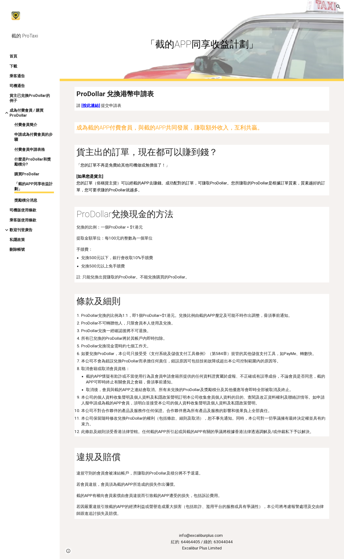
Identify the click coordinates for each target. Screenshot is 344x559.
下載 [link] (13, 66)
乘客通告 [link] (17, 76)
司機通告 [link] (17, 86)
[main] (201, 40)
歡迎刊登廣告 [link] (21, 230)
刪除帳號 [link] (17, 249)
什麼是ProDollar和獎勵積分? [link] (32, 162)
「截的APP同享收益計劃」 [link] (33, 186)
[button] (338, 6)
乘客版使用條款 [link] (23, 220)
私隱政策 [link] (17, 239)
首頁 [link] (13, 56)
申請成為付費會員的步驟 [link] (33, 137)
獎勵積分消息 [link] (25, 200)
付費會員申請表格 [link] (29, 149)
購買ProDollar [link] (26, 174)
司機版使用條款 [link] (23, 210)
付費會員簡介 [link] (25, 124)
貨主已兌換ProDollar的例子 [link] (30, 98)
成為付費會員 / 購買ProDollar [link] (26, 113)
